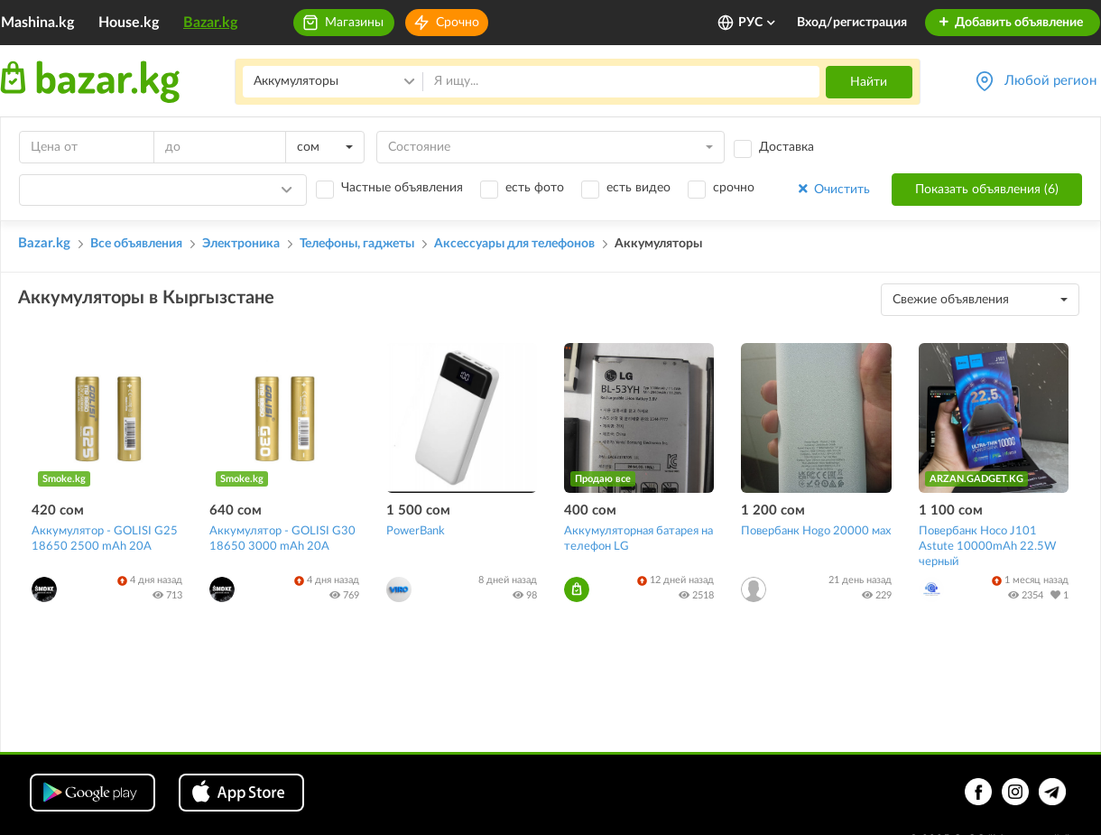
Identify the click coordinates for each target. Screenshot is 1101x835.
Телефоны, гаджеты (357, 243)
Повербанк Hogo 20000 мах (816, 531)
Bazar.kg (210, 22)
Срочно (457, 22)
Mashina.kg (37, 22)
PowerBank (415, 531)
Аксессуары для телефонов (514, 243)
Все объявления (136, 243)
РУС (757, 22)
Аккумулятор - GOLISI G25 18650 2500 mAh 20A (105, 538)
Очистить (832, 189)
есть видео (638, 187)
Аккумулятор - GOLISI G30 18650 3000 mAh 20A (282, 538)
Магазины (354, 22)
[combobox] (325, 147)
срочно (733, 187)
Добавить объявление (1010, 22)
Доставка (786, 147)
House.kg (128, 22)
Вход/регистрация (852, 22)
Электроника (241, 243)
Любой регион (1050, 81)
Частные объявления (402, 187)
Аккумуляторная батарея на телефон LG (638, 538)
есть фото (534, 187)
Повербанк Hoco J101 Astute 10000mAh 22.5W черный (987, 546)
